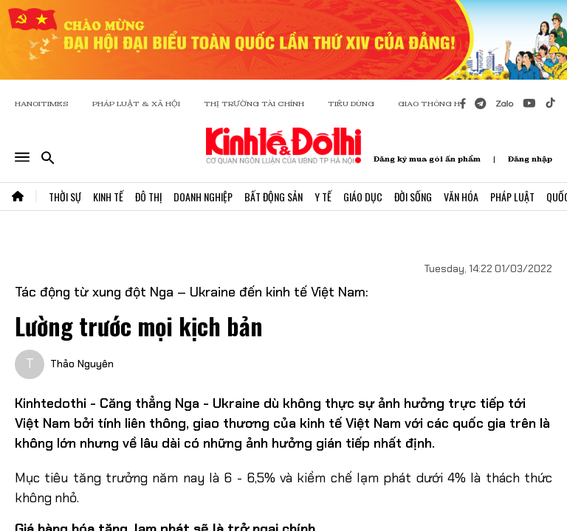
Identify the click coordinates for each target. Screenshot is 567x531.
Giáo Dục (362, 196)
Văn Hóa (461, 196)
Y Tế (323, 196)
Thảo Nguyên (82, 363)
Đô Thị (148, 196)
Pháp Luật (512, 196)
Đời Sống (413, 196)
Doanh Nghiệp (203, 196)
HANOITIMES (42, 103)
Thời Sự (65, 196)
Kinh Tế (108, 196)
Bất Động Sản (273, 196)
